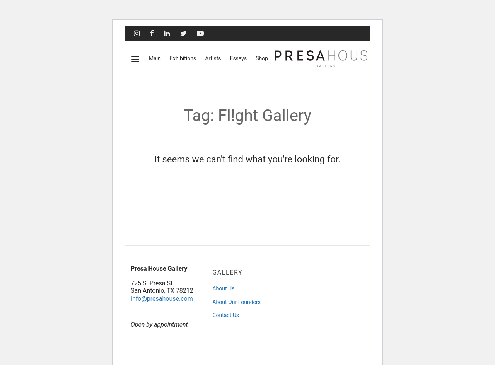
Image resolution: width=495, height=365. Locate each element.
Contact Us (225, 315)
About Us (223, 288)
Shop (262, 58)
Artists (213, 58)
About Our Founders (236, 302)
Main (155, 58)
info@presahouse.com (162, 298)
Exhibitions (183, 58)
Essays (238, 58)
